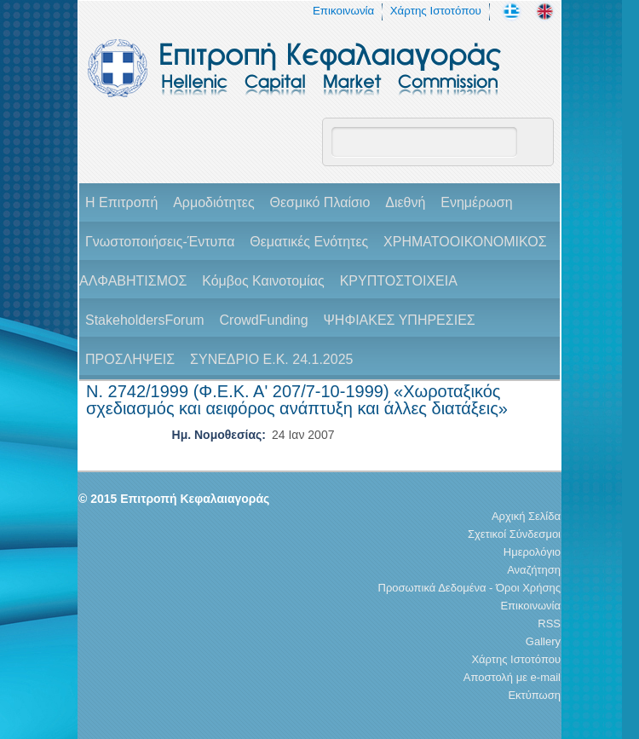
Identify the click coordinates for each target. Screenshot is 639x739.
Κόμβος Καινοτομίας (263, 281)
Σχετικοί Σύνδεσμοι (514, 534)
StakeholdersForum (144, 320)
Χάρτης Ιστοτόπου (435, 10)
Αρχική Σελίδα (526, 516)
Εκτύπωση (534, 695)
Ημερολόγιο (532, 552)
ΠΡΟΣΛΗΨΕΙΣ (130, 359)
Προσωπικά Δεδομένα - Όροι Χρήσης (469, 587)
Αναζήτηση (534, 569)
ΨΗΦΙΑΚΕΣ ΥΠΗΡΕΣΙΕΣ (399, 320)
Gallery (543, 641)
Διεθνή (405, 202)
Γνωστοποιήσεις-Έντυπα (159, 241)
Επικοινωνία (343, 10)
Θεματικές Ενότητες (309, 241)
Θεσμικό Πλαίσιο (319, 202)
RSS (549, 623)
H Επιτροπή (121, 202)
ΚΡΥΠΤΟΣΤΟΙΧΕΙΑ (399, 281)
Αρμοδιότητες (213, 202)
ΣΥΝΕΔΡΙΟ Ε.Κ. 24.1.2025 (271, 359)
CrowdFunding (264, 320)
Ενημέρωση (476, 202)
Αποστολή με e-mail (512, 677)
